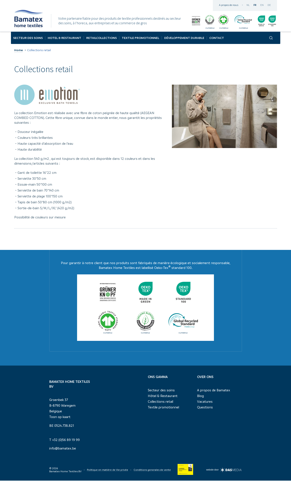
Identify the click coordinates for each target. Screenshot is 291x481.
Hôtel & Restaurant (163, 396)
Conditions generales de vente (152, 470)
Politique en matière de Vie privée (107, 470)
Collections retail (160, 402)
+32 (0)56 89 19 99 (66, 440)
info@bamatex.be (62, 449)
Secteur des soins (161, 391)
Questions (205, 408)
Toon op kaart (60, 417)
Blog (200, 396)
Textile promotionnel (163, 408)
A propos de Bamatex (213, 391)
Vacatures (205, 402)
